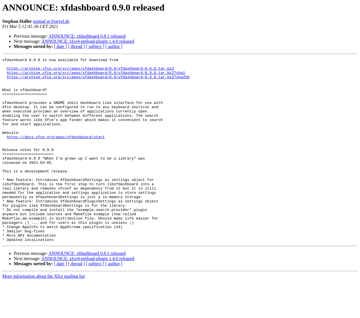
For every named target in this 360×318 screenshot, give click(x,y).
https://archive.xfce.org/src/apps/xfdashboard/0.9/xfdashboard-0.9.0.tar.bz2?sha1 (96, 76)
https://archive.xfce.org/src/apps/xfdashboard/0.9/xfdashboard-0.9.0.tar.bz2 (90, 70)
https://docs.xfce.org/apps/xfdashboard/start (56, 153)
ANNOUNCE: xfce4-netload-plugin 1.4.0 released (87, 41)
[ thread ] (76, 46)
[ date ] (60, 46)
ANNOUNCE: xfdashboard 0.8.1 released (87, 36)
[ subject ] (95, 46)
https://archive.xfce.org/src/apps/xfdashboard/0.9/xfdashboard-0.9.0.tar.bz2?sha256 (98, 81)
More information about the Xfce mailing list (43, 313)
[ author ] (114, 46)
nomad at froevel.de (51, 21)
